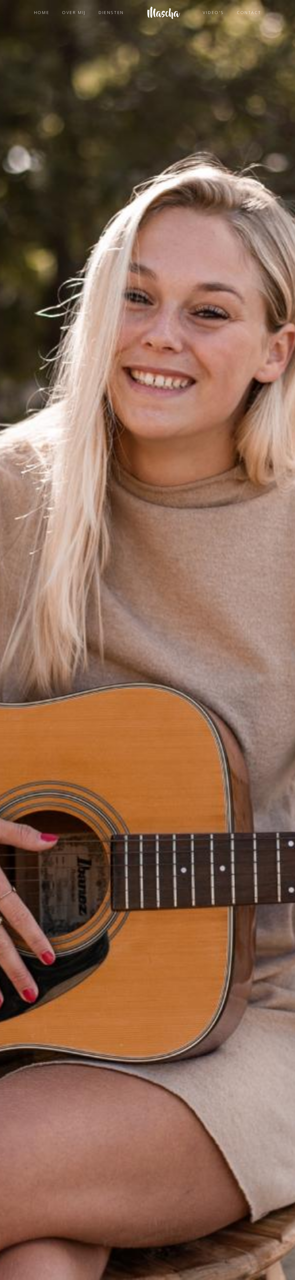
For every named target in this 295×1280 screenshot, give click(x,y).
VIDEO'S (213, 12)
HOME (41, 12)
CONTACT (249, 12)
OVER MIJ (74, 12)
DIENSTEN (111, 12)
